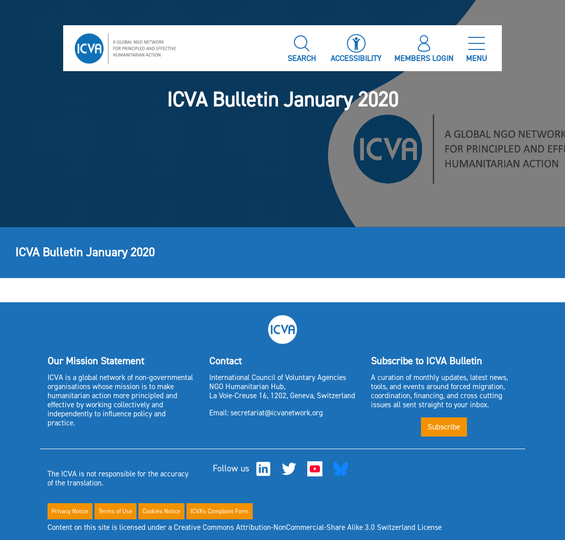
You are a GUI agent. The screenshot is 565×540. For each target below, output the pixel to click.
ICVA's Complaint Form (220, 511)
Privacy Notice (70, 511)
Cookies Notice (161, 511)
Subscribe (444, 426)
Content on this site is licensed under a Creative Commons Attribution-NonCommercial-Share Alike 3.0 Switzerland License (245, 527)
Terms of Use (115, 511)
